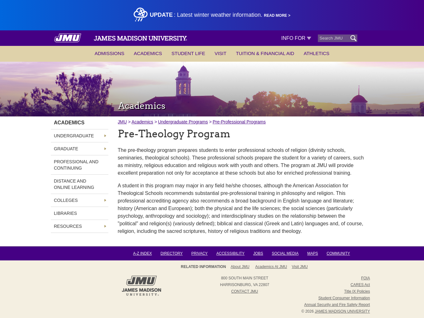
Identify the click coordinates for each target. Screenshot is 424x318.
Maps (312, 253)
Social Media (285, 253)
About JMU (240, 267)
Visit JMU (300, 267)
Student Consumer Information (344, 298)
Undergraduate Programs (183, 121)
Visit (221, 53)
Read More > (277, 15)
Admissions (109, 53)
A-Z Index (142, 253)
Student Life (188, 53)
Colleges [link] (66, 200)
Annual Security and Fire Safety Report (337, 304)
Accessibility (230, 253)
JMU (122, 121)
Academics (148, 53)
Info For (296, 38)
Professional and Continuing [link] (76, 165)
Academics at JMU (271, 267)
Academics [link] (69, 122)
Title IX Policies (357, 291)
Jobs (258, 253)
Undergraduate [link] (74, 135)
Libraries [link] (65, 213)
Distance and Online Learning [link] (74, 184)
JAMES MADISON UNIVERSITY (342, 311)
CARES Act (360, 285)
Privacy (199, 253)
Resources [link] (68, 226)
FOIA (365, 278)
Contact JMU (244, 291)
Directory (172, 253)
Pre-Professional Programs (239, 121)
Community (338, 253)
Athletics (316, 53)
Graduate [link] (66, 148)
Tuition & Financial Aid (265, 53)
